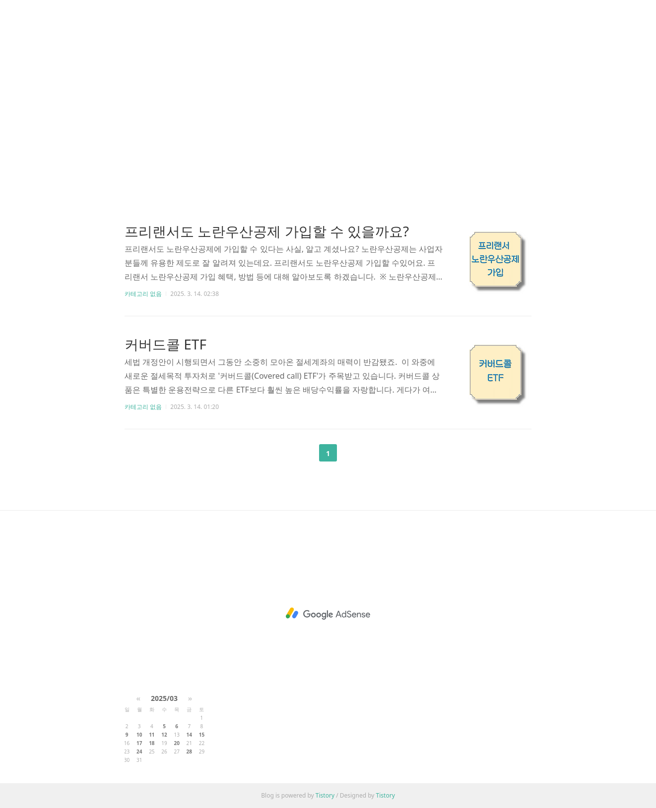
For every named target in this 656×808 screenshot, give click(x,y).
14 (189, 734)
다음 (353, 453)
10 (139, 734)
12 (164, 734)
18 (151, 743)
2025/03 (164, 698)
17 (139, 743)
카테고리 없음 (143, 293)
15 (201, 734)
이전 (303, 453)
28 (189, 751)
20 (176, 743)
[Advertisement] (328, 94)
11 (151, 734)
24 (139, 751)
